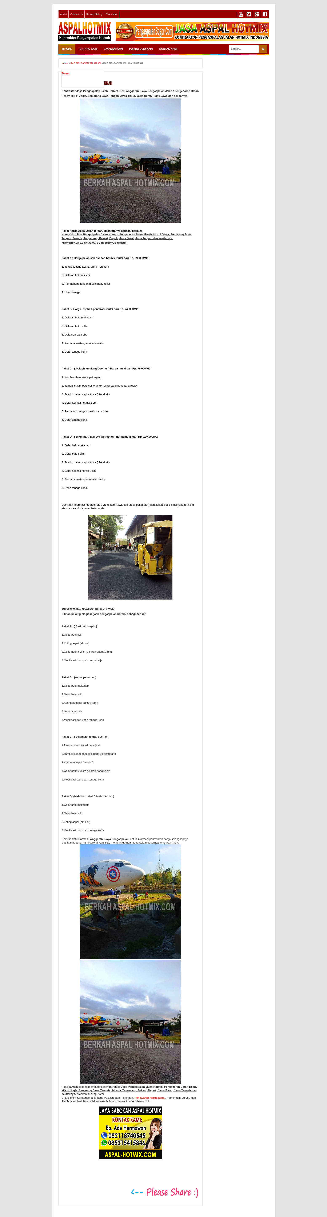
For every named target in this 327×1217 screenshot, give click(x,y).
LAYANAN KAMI (113, 48)
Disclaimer (111, 14)
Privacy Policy (94, 14)
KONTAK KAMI (168, 48)
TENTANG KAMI (87, 48)
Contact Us (76, 14)
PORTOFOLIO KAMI (141, 48)
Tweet (65, 73)
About (63, 14)
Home (66, 48)
